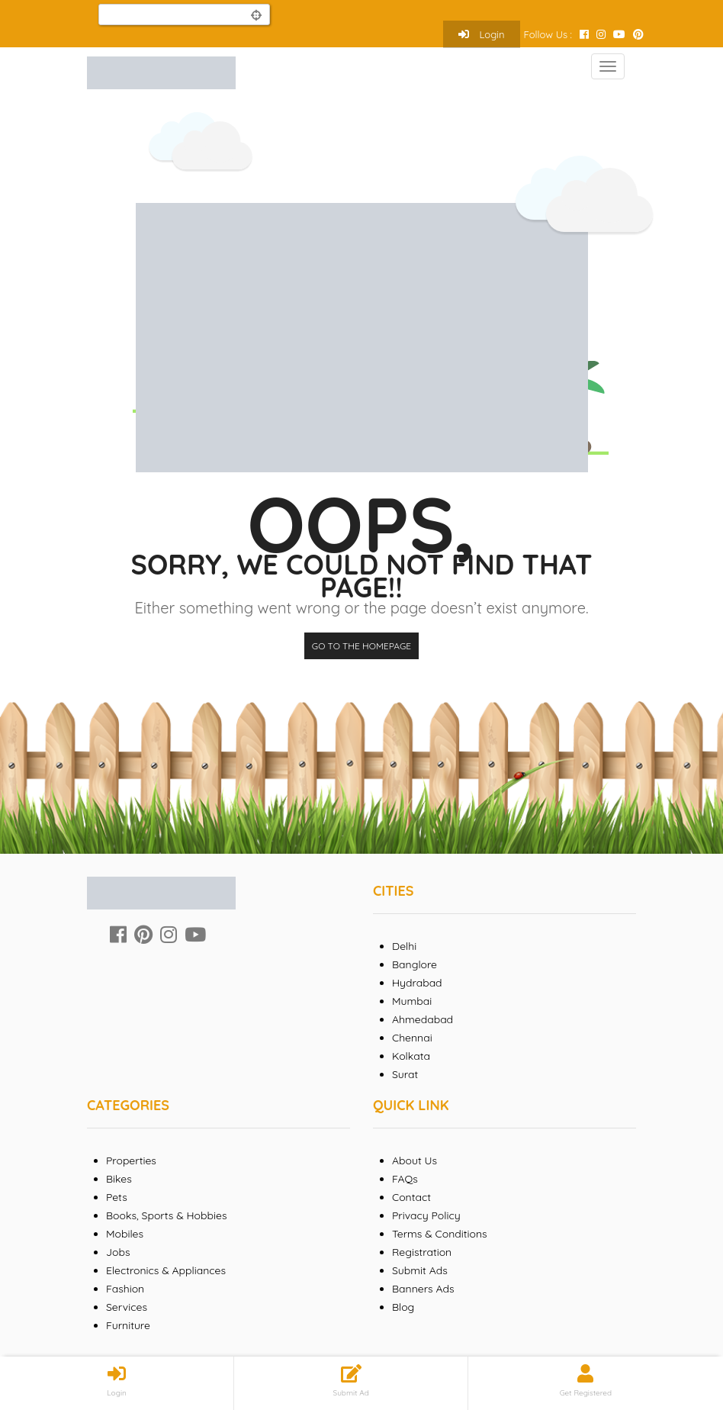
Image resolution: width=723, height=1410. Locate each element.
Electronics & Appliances (166, 1270)
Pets (116, 1197)
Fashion (125, 1289)
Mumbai (412, 1001)
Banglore (414, 964)
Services (126, 1307)
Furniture (128, 1325)
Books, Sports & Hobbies (166, 1215)
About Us (414, 1160)
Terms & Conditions (439, 1234)
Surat (405, 1074)
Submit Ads (420, 1270)
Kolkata (411, 1056)
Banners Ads (423, 1289)
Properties (131, 1160)
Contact (411, 1197)
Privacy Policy (426, 1215)
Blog (403, 1307)
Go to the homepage (361, 646)
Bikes (119, 1179)
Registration (421, 1252)
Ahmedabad (422, 1019)
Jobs (118, 1252)
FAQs (405, 1179)
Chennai (412, 1038)
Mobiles (124, 1234)
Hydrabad (417, 983)
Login (481, 34)
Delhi (404, 946)
